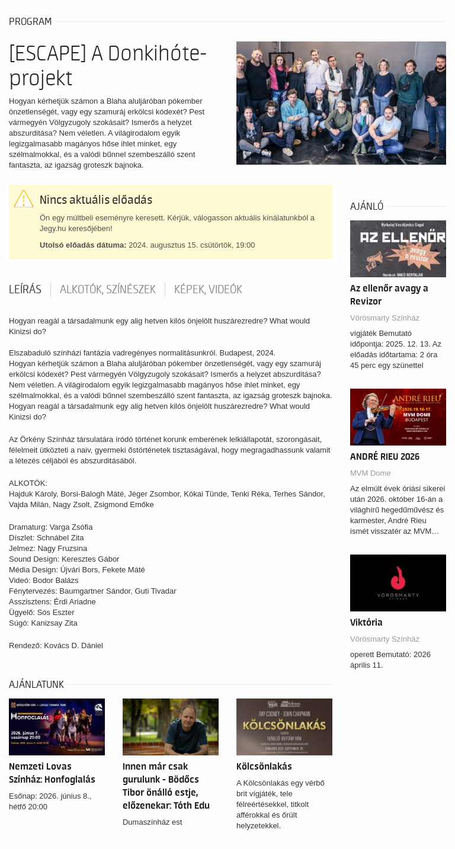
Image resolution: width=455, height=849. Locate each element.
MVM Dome (370, 473)
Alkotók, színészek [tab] (108, 289)
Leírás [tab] (25, 289)
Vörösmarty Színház (384, 317)
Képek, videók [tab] (208, 289)
